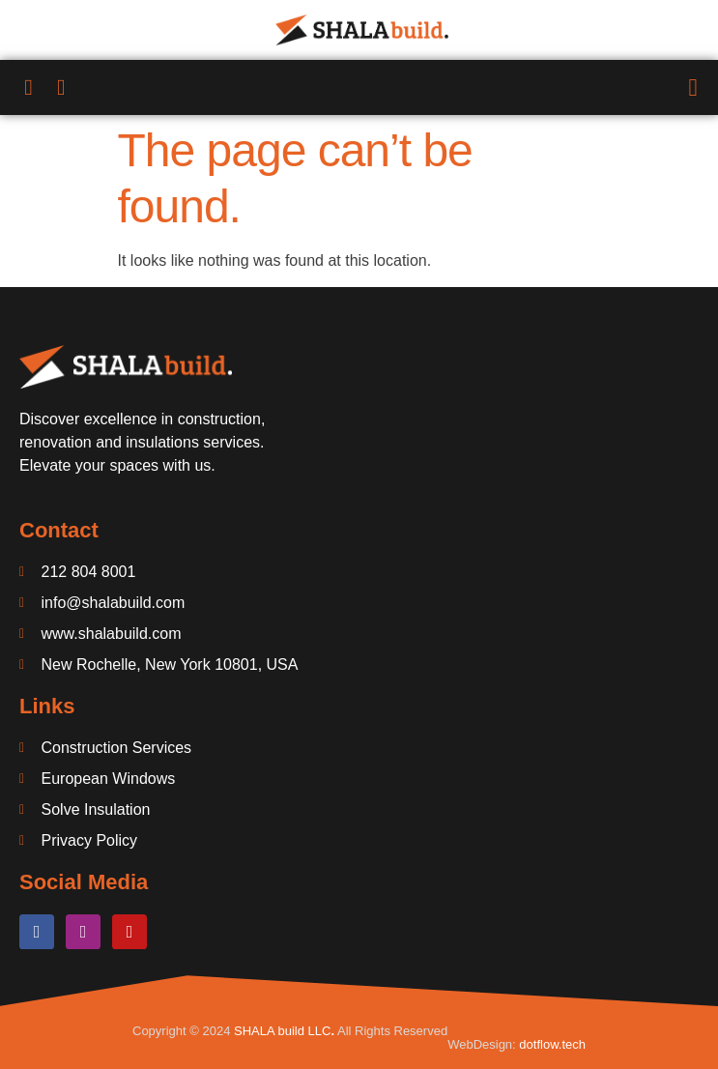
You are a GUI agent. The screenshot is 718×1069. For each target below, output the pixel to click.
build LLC (302, 1031)
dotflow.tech (552, 1044)
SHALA (254, 1031)
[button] (693, 88)
